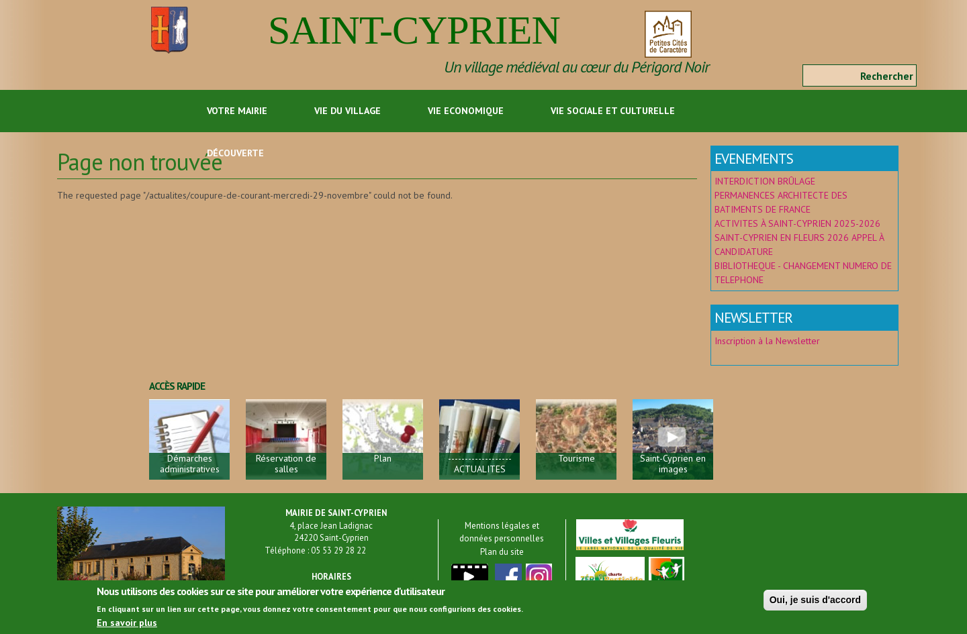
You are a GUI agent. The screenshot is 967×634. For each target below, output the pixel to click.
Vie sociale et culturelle (613, 111)
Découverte (235, 153)
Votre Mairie (237, 111)
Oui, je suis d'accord (815, 601)
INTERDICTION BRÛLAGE (765, 181)
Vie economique (466, 111)
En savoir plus (127, 625)
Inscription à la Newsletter (769, 341)
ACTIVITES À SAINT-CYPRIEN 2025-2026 (797, 223)
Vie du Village (347, 111)
